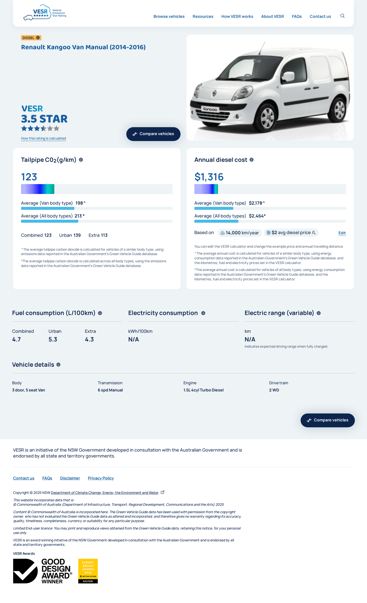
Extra (94, 235)
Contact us (23, 478)
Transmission (110, 383)
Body (17, 383)
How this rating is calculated (43, 138)
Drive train (278, 383)
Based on (204, 232)
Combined (32, 235)
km (248, 331)
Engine (190, 383)
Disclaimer (70, 478)
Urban (65, 235)
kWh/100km (140, 331)
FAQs (47, 478)
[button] (38, 38)
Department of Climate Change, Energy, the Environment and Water (108, 492)
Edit (342, 233)
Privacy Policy (101, 478)
